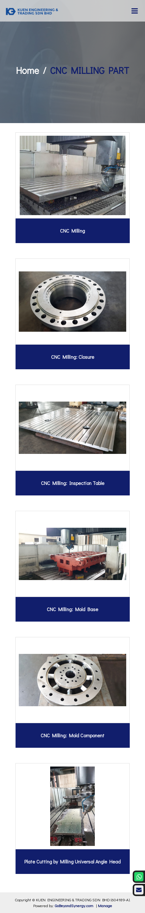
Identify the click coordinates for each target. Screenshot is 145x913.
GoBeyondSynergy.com (74, 905)
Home (27, 70)
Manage (105, 905)
